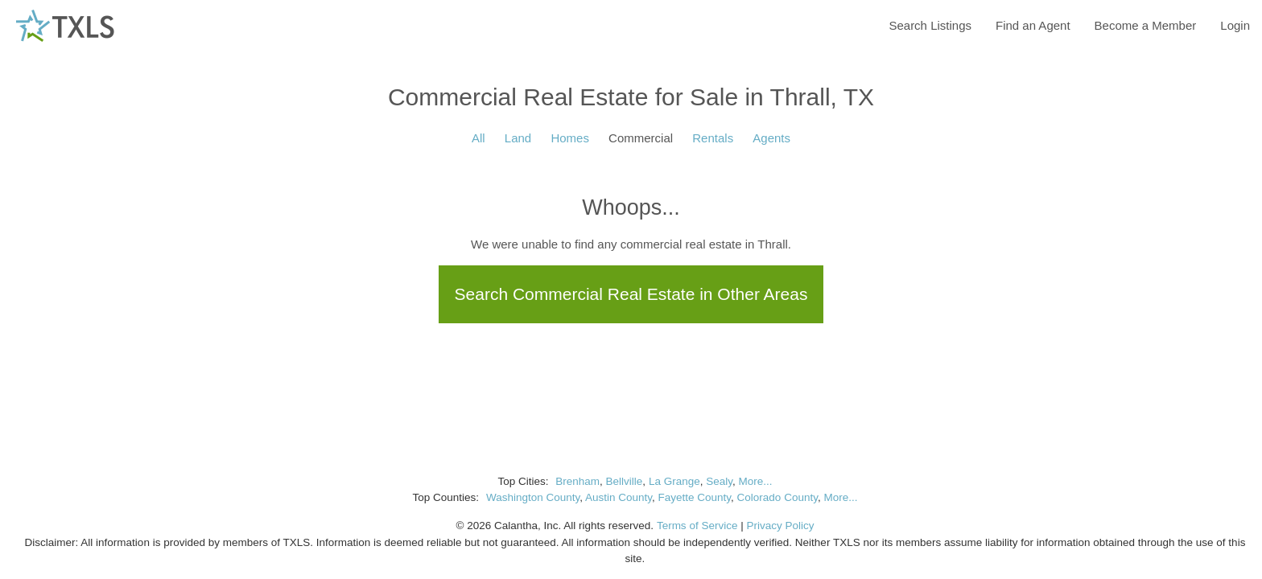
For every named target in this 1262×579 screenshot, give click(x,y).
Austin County (618, 497)
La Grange (674, 481)
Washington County (532, 497)
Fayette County (695, 497)
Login (1235, 25)
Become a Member (1146, 25)
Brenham (577, 481)
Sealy (719, 481)
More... (755, 481)
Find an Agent (1033, 25)
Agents (771, 138)
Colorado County (777, 497)
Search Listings (930, 25)
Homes (570, 138)
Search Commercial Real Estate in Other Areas (631, 294)
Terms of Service (697, 525)
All (478, 138)
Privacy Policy (780, 525)
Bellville (624, 481)
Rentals (712, 138)
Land (518, 138)
